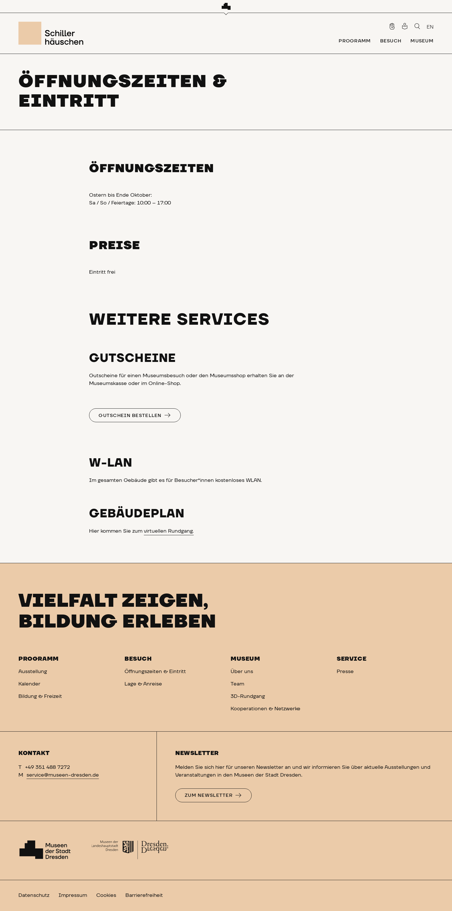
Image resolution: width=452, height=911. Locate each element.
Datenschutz (33, 895)
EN (430, 27)
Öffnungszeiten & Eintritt (155, 671)
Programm (38, 659)
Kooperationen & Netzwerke (265, 708)
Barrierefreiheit (144, 895)
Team (237, 684)
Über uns (242, 671)
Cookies (106, 895)
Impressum (73, 895)
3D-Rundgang (248, 696)
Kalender (29, 684)
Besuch (138, 659)
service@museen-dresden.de (63, 775)
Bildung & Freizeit (40, 696)
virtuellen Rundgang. (169, 531)
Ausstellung (32, 671)
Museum (245, 659)
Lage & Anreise (143, 684)
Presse (345, 671)
